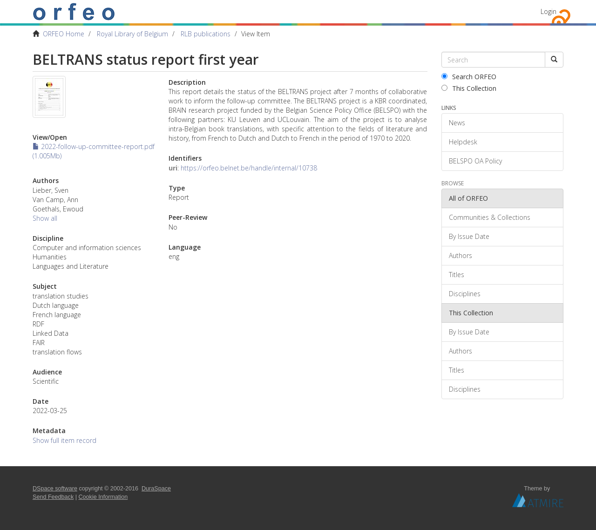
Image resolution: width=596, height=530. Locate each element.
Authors (460, 255)
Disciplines (465, 293)
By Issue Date (469, 236)
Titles (456, 274)
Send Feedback (53, 497)
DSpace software (55, 488)
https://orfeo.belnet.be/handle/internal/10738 (249, 167)
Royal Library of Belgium (132, 33)
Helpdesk (463, 141)
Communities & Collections (489, 217)
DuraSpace (156, 488)
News (457, 122)
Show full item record (64, 440)
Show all (45, 218)
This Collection (468, 88)
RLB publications (205, 33)
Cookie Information (103, 497)
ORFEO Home (63, 33)
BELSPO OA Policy (475, 160)
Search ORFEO (468, 76)
